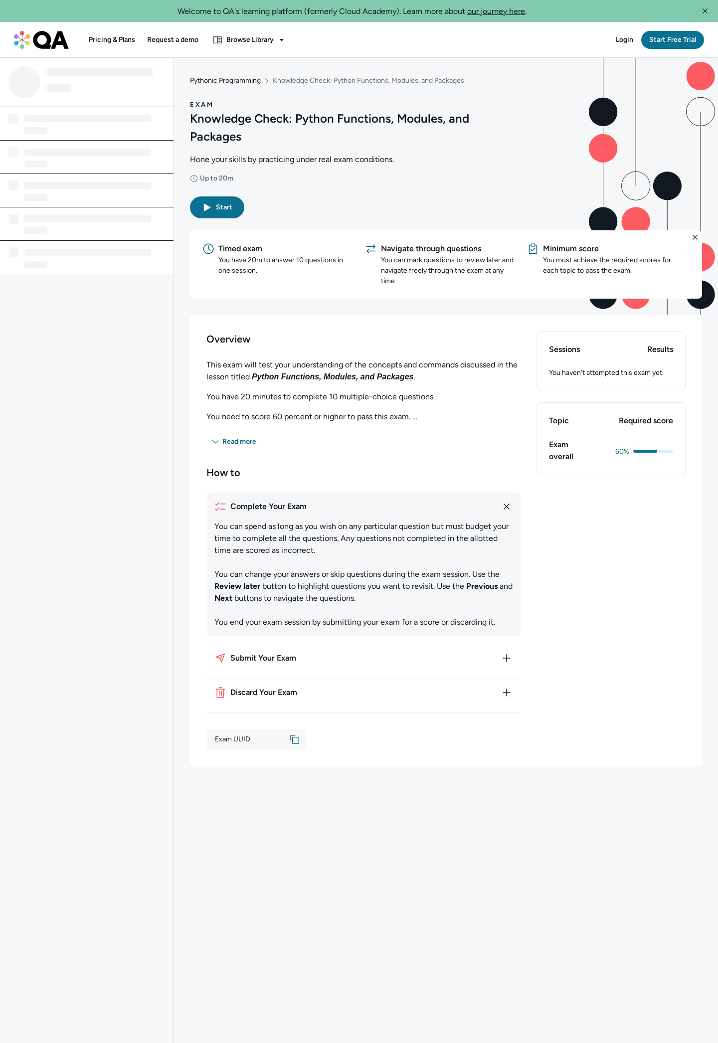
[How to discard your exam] (363, 692)
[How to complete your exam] (363, 507)
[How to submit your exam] (363, 658)
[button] (705, 11)
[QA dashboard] (41, 40)
